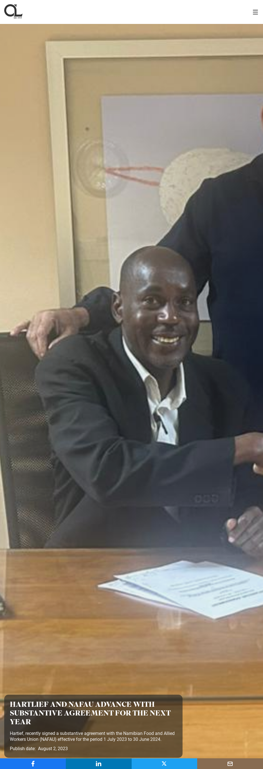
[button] (255, 12)
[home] (13, 12)
